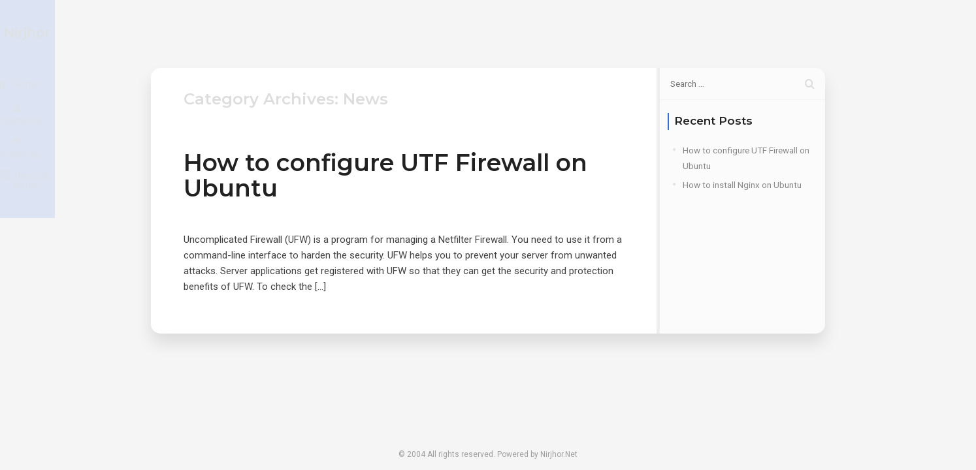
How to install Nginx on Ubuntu (742, 185)
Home (523, 33)
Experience (604, 33)
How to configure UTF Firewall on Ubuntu (385, 175)
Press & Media (787, 33)
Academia (692, 33)
